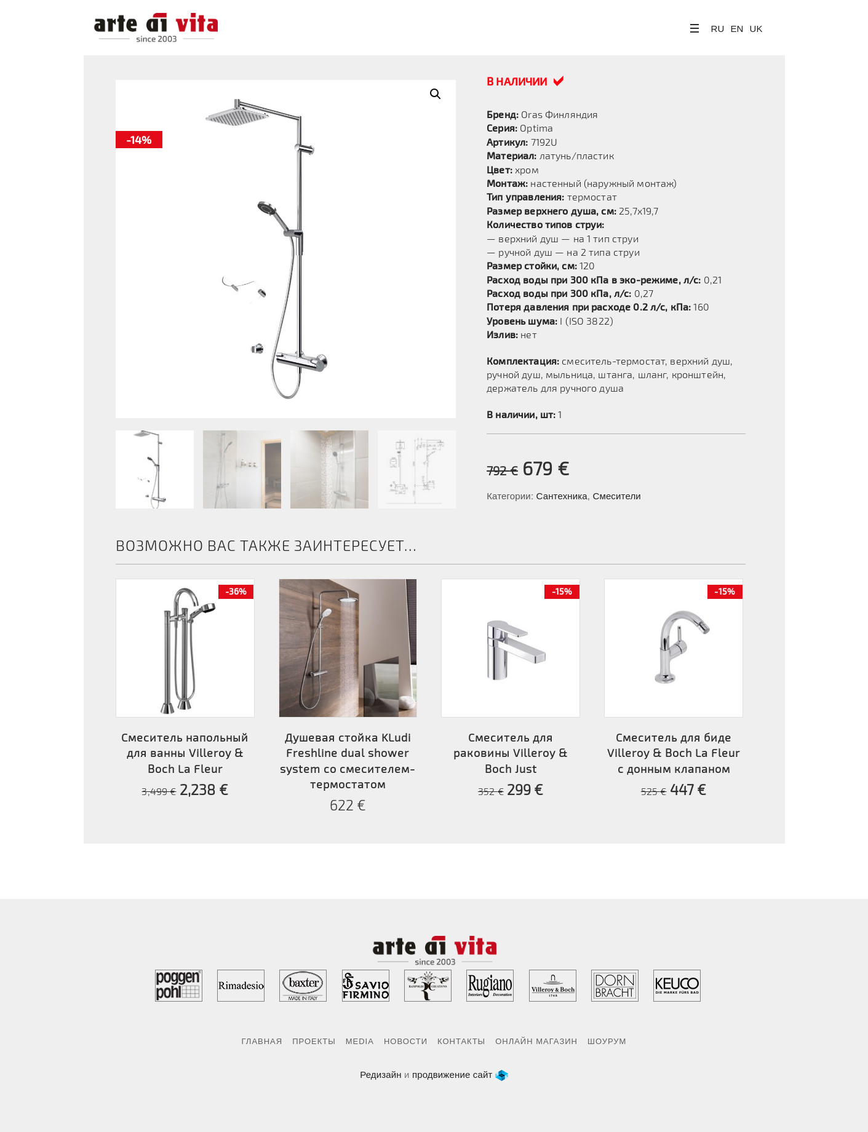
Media (360, 1041)
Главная (262, 1041)
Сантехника (561, 496)
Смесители (616, 496)
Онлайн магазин (536, 1041)
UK (756, 28)
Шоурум (606, 1041)
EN (736, 28)
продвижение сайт (452, 1074)
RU (718, 28)
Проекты (314, 1041)
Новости (406, 1041)
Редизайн (381, 1074)
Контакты (461, 1041)
